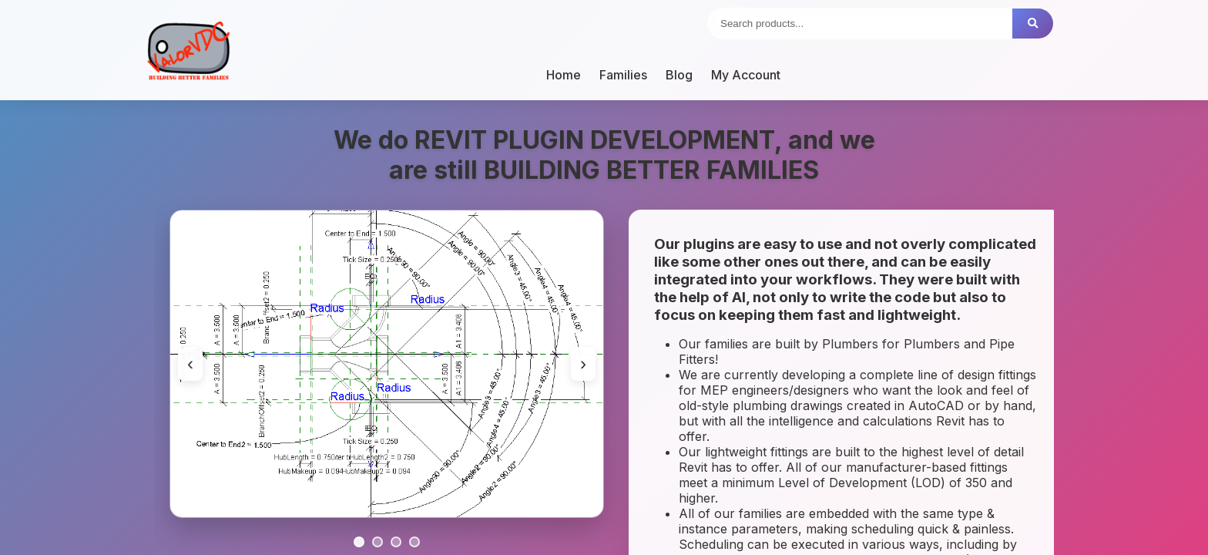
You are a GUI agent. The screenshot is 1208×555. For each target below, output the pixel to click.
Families (623, 74)
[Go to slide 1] (359, 541)
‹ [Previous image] (190, 363)
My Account (745, 74)
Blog (679, 74)
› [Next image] (583, 363)
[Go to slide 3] (396, 541)
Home (563, 74)
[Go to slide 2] (377, 541)
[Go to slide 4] (414, 541)
